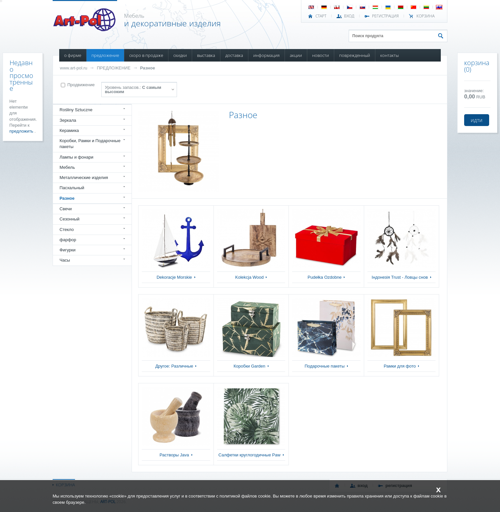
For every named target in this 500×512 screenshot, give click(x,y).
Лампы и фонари (76, 157)
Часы (65, 260)
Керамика (69, 130)
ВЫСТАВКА (206, 55)
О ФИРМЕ (72, 55)
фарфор (68, 239)
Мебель (67, 167)
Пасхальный (72, 187)
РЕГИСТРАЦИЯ (385, 16)
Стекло (67, 229)
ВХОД (349, 16)
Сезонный (70, 219)
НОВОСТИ (320, 55)
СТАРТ (320, 16)
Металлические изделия (84, 177)
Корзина (425, 16)
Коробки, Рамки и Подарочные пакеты (90, 143)
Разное (147, 67)
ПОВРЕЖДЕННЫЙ (354, 55)
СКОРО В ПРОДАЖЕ (146, 55)
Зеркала (68, 120)
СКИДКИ (180, 55)
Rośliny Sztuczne (76, 109)
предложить (22, 131)
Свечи (66, 208)
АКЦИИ (296, 55)
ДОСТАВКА (234, 55)
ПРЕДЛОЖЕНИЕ (105, 55)
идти (477, 120)
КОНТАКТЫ (389, 55)
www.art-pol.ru (73, 67)
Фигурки (68, 249)
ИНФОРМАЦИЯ (266, 55)
